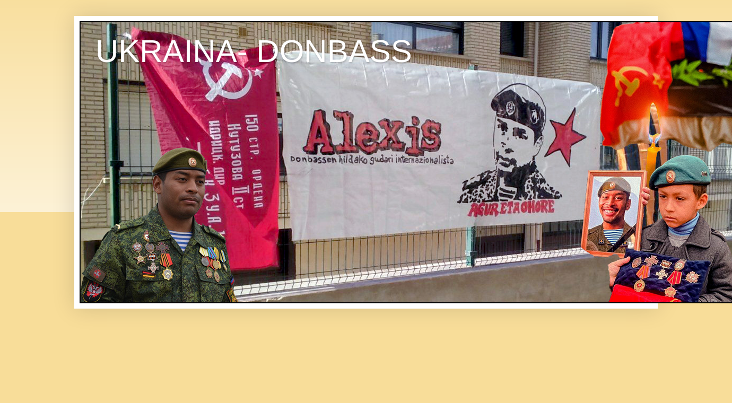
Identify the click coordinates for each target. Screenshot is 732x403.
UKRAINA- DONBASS (253, 51)
